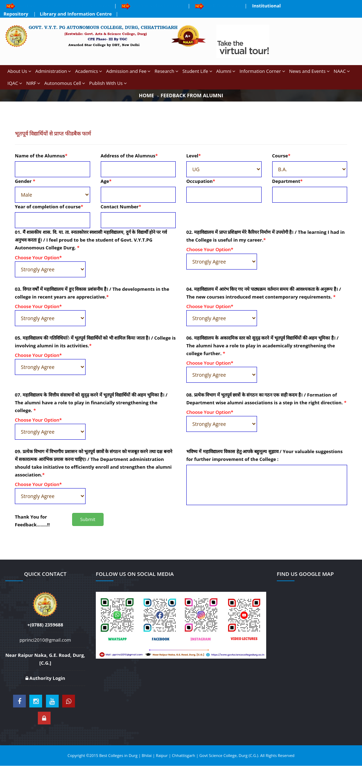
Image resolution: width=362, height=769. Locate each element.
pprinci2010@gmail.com (45, 640)
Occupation (200, 181)
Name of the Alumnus (41, 155)
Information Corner (262, 71)
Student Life (197, 71)
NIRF (33, 83)
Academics (88, 71)
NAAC (342, 71)
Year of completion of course (49, 206)
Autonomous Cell (64, 83)
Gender (25, 181)
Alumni (225, 71)
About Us (19, 71)
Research (166, 71)
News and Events (309, 71)
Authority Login (45, 678)
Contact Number (121, 206)
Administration (53, 71)
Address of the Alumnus (129, 155)
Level (193, 155)
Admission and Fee (128, 71)
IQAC (14, 83)
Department (287, 181)
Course (281, 155)
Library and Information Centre (76, 14)
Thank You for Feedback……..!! (32, 521)
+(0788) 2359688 (45, 624)
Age (106, 181)
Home (146, 95)
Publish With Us (108, 83)
